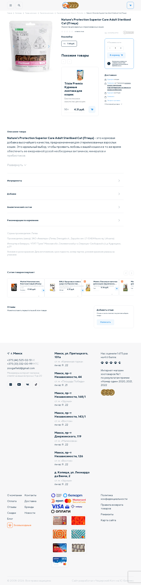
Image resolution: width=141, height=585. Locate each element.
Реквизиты (107, 514)
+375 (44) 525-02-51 (19, 360)
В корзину (116, 55)
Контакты (30, 495)
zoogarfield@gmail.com (21, 368)
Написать (105, 322)
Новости (30, 512)
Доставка (30, 501)
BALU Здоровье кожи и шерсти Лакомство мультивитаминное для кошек (70, 282)
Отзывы (11, 506)
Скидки (11, 512)
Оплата (12, 501)
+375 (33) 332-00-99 (19, 363)
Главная (9, 13)
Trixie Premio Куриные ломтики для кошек (73, 89)
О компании (14, 495)
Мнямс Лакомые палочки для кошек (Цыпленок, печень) (105, 282)
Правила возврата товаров (112, 506)
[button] (63, 61)
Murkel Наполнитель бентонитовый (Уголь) (30, 282)
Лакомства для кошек (47, 13)
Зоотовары (18, 13)
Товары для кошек (31, 13)
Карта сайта (108, 520)
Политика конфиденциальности (114, 497)
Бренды (29, 506)
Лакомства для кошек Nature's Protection (70, 13)
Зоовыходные (19, 525)
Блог (10, 518)
